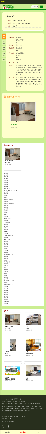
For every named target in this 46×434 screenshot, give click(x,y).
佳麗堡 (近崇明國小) (9, 203)
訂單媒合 (28, 406)
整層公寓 (6, 260)
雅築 (5, 228)
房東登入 (23, 432)
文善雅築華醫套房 (8, 235)
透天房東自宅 (7, 188)
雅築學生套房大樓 (8, 254)
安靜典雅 (6, 211)
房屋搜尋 (7, 432)
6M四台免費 (7, 239)
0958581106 (21, 26)
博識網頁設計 (10, 406)
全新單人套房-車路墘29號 (10, 190)
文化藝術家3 (7, 222)
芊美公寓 (6, 288)
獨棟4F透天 (7, 265)
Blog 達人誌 (25, 408)
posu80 (21, 403)
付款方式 (22, 416)
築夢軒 (5, 267)
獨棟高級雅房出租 (8, 284)
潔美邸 (5, 275)
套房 (6, 353)
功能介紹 (4, 416)
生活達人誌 (34, 408)
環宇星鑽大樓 (7, 262)
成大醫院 (6, 178)
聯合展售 (34, 406)
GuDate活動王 (9, 408)
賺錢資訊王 (18, 408)
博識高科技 (12, 421)
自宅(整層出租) (7, 218)
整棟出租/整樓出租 (8, 199)
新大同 (5, 273)
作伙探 (17, 406)
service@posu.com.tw (34, 403)
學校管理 (4, 418)
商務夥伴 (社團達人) (18, 410)
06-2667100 (22, 401)
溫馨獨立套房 (30, 353)
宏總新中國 (6, 301)
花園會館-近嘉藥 (10, 379)
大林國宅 (6, 231)
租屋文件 (16, 416)
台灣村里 (27, 410)
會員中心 (10, 418)
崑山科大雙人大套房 (9, 281)
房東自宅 (14, 124)
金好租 (22, 406)
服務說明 (10, 416)
